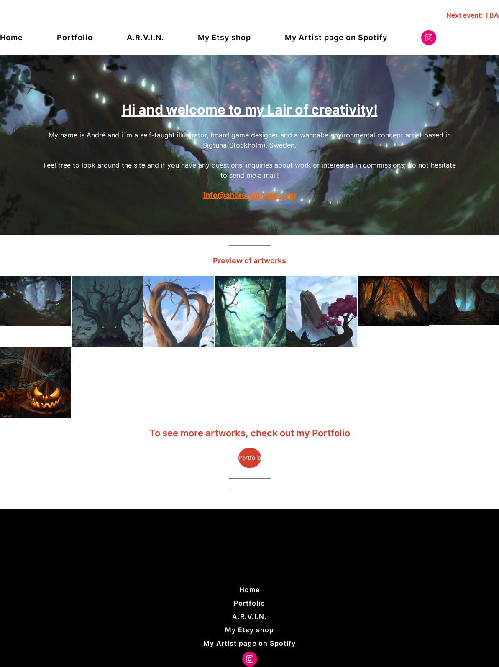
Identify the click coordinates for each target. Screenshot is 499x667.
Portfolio (249, 457)
